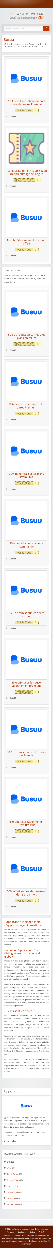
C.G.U (32, 1232)
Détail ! (11, 117)
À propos (10, 1232)
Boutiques (22, 1232)
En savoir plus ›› (11, 1141)
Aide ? (41, 1232)
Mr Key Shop (12, 1204)
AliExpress (11, 1198)
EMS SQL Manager (15, 1192)
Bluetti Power (12, 1174)
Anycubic (10, 1186)
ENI (8, 1162)
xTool (9, 1168)
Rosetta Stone (13, 1180)
